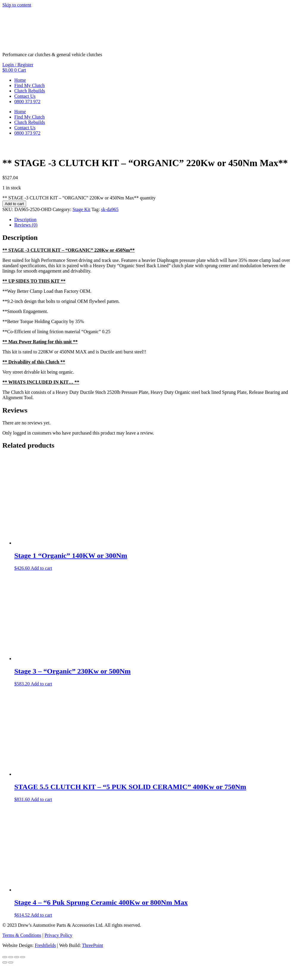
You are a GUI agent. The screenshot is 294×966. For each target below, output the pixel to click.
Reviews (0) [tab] (25, 224)
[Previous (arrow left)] (4, 962)
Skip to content (16, 4)
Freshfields (45, 945)
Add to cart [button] (41, 568)
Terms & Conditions (21, 935)
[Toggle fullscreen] (10, 957)
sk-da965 (110, 209)
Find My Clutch (29, 85)
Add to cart (14, 204)
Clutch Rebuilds (29, 90)
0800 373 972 (27, 101)
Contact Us (25, 96)
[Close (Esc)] (22, 957)
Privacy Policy (59, 935)
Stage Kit (81, 209)
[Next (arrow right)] (10, 962)
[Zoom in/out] (4, 957)
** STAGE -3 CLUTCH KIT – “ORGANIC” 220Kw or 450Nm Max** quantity (78, 197)
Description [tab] (25, 219)
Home (20, 80)
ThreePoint (92, 945)
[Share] (16, 957)
